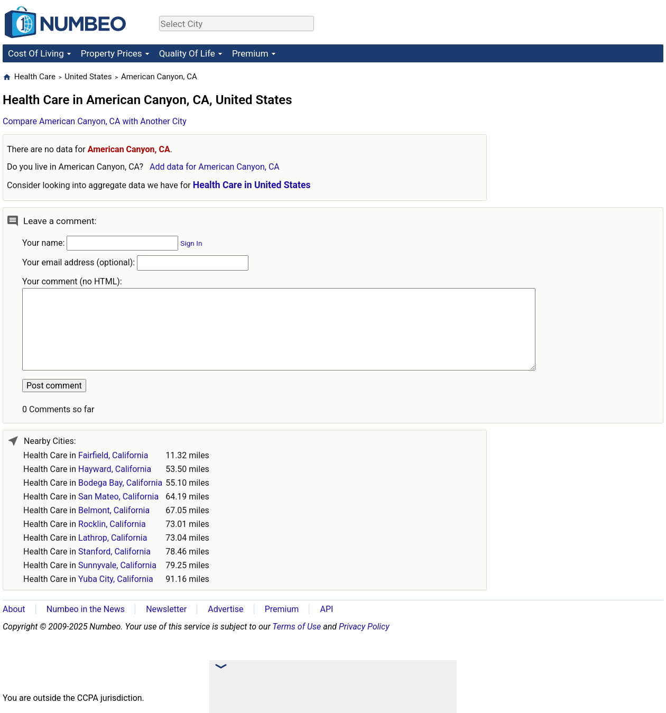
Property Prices (111, 53)
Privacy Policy (364, 627)
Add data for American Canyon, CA (215, 167)
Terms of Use (296, 627)
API (326, 609)
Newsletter (166, 609)
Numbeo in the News (86, 609)
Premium (250, 53)
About (14, 609)
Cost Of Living (36, 53)
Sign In (191, 243)
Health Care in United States (252, 185)
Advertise (225, 609)
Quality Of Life (187, 53)
